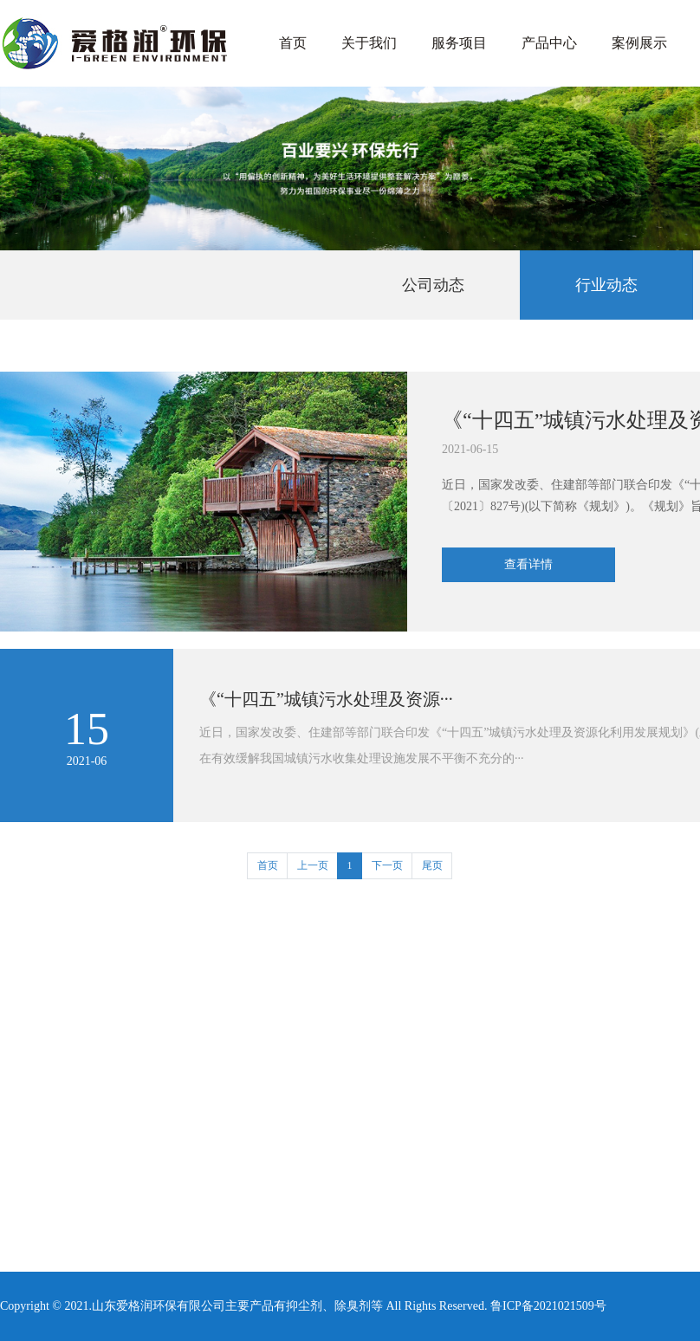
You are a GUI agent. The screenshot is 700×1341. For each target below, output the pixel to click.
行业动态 (606, 285)
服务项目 (459, 43)
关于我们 (369, 43)
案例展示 (639, 43)
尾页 (432, 865)
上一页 (312, 865)
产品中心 (549, 43)
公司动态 (433, 285)
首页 (293, 43)
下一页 (387, 865)
